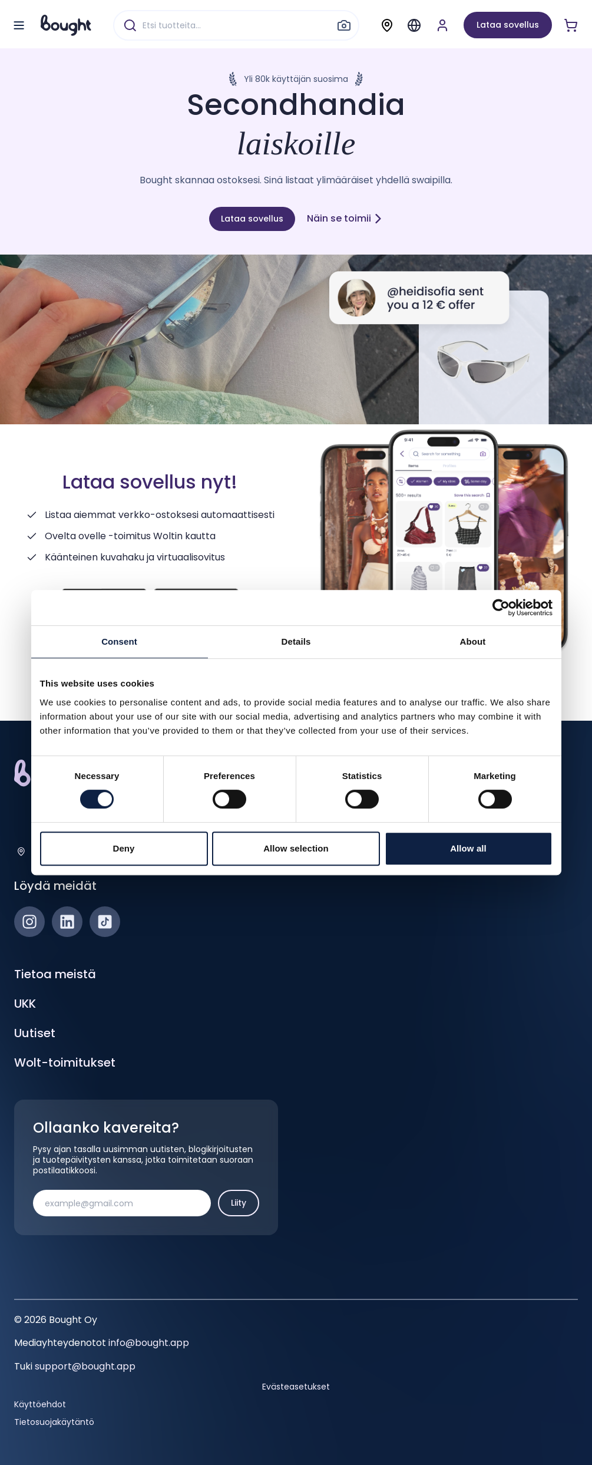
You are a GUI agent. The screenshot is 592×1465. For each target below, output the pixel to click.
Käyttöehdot (40, 1404)
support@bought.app (85, 1366)
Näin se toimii (345, 218)
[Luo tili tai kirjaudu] (442, 25)
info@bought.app (148, 1342)
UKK (25, 1003)
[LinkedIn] (67, 921)
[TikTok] (105, 921)
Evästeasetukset (296, 1386)
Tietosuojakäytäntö (54, 1422)
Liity (238, 1203)
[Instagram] (29, 921)
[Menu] (414, 25)
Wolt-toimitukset (64, 1062)
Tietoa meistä (55, 974)
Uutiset (34, 1033)
